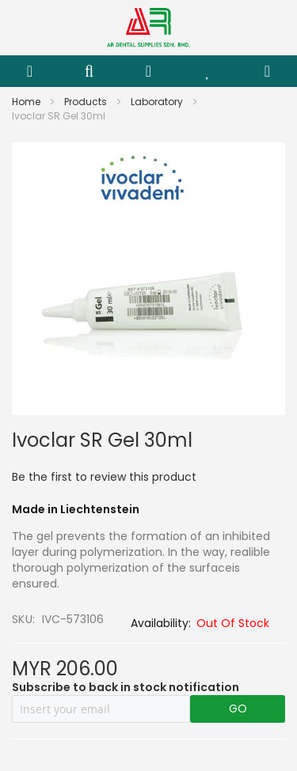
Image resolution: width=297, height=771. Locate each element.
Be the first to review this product (104, 477)
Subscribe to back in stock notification (125, 687)
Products (86, 101)
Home (27, 101)
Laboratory (158, 101)
